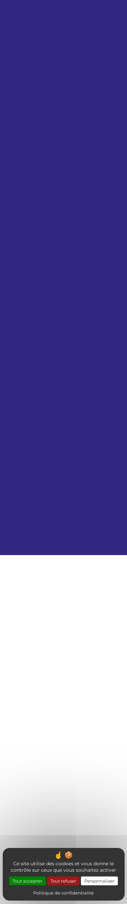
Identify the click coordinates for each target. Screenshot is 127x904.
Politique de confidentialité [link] (63, 893)
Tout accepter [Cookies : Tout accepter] (27, 881)
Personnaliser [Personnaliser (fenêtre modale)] (99, 881)
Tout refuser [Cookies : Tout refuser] (63, 881)
